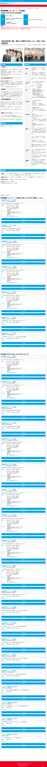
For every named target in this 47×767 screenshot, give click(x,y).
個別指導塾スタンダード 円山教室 (8, 200)
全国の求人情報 (16, 8)
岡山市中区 (24, 8)
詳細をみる (23, 222)
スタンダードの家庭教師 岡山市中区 (9, 686)
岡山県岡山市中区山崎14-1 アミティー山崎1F (9, 183)
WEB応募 (23, 219)
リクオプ (25, 765)
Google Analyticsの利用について (23, 764)
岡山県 (21, 8)
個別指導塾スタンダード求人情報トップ (7, 8)
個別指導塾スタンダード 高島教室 (8, 381)
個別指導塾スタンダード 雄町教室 (8, 356)
